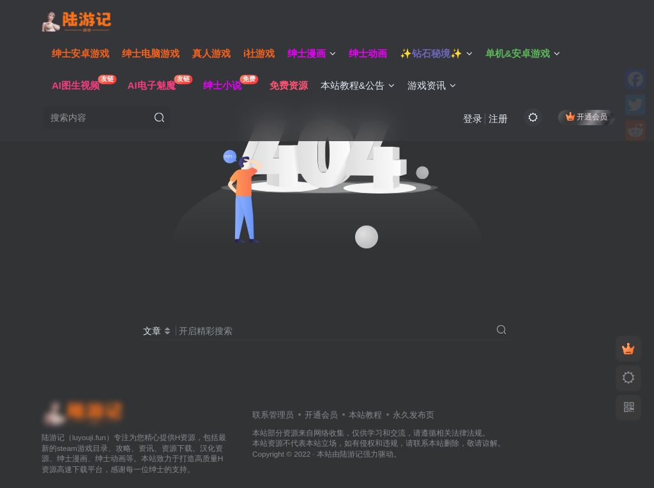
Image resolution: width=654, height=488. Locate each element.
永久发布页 (413, 415)
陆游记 (351, 454)
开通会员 (586, 116)
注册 (498, 118)
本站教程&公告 (358, 85)
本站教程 (365, 415)
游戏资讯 (431, 85)
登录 (472, 118)
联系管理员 (273, 415)
